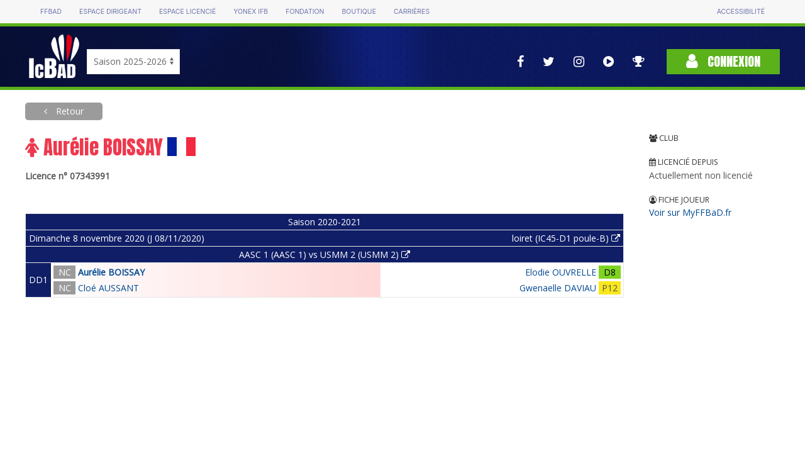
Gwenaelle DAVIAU (557, 288)
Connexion (723, 61)
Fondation (305, 12)
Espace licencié (187, 12)
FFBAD (51, 12)
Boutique (358, 12)
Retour (68, 111)
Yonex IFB (250, 12)
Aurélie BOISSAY (111, 272)
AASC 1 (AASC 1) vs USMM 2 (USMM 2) (324, 254)
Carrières (412, 12)
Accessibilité (741, 12)
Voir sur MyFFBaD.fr (690, 212)
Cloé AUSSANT (108, 288)
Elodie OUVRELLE (560, 272)
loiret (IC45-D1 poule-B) (566, 238)
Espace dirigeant (110, 12)
